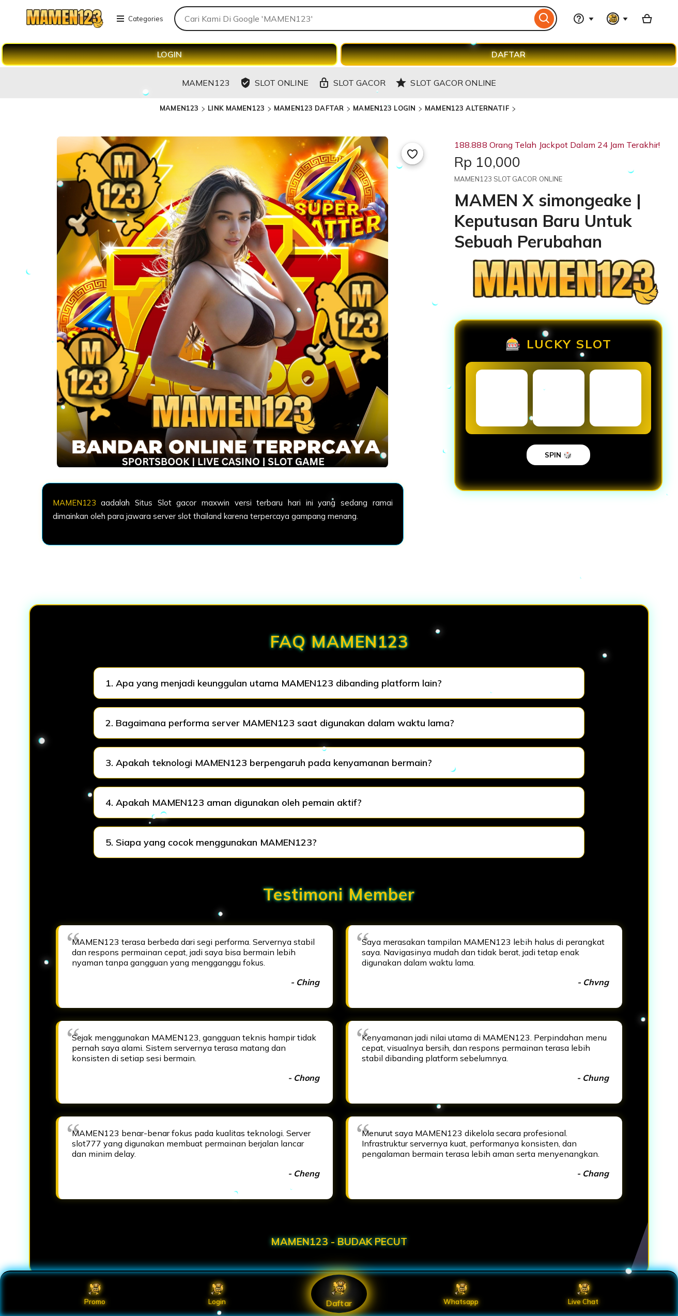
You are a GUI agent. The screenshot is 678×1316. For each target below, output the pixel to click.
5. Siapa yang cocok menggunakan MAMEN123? (211, 842)
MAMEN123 (179, 108)
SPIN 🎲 (558, 455)
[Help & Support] (583, 18)
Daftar (339, 1293)
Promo (94, 1294)
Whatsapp (461, 1294)
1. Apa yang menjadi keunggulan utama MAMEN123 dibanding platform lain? (273, 683)
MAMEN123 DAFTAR (309, 108)
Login (217, 1294)
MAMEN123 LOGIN (384, 108)
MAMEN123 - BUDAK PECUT (339, 1241)
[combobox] (353, 18)
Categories (139, 18)
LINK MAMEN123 (236, 108)
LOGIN (169, 54)
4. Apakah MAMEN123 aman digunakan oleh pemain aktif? (233, 802)
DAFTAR (508, 54)
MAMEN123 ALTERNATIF (466, 108)
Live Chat (583, 1294)
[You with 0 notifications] (617, 18)
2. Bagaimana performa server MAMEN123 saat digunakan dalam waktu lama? (279, 723)
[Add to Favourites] (412, 153)
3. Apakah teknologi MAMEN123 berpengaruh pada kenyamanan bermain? (268, 763)
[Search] (544, 18)
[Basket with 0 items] (647, 18)
